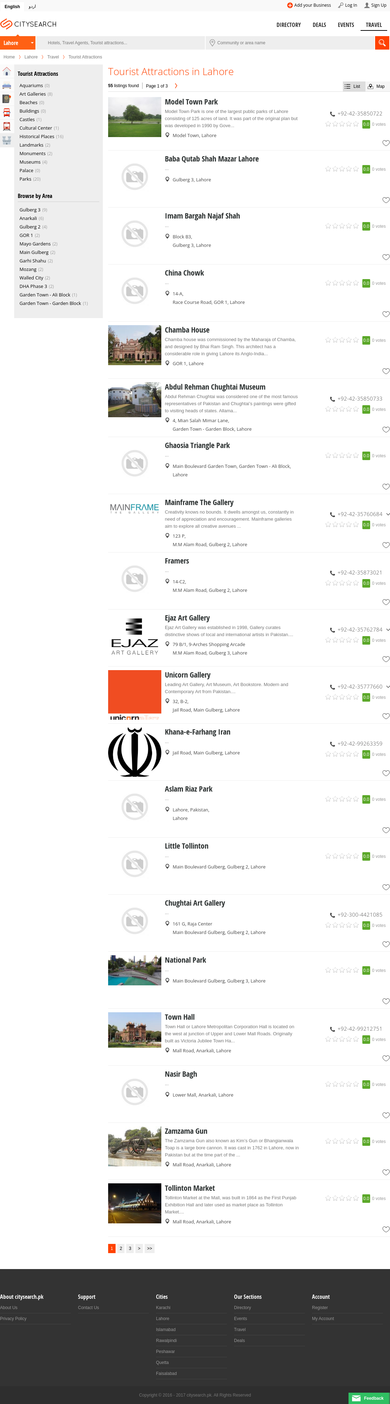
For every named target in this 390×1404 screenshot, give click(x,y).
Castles (27, 119)
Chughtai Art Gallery (195, 903)
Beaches (29, 102)
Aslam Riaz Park (188, 788)
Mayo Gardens (35, 243)
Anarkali (28, 218)
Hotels (7, 85)
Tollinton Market (190, 1188)
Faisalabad (166, 1373)
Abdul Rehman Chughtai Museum (215, 386)
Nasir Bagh (181, 1074)
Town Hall (180, 1017)
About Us (8, 1307)
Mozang (28, 269)
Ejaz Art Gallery (187, 617)
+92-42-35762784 (360, 629)
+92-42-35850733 (360, 398)
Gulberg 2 (30, 226)
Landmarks (32, 145)
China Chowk (184, 272)
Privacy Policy (13, 1318)
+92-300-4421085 (360, 914)
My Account (323, 1318)
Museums (30, 162)
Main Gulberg (34, 252)
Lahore (11, 43)
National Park (185, 960)
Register (320, 1307)
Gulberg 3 (30, 209)
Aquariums (31, 85)
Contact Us (88, 1307)
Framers (177, 560)
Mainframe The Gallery (199, 502)
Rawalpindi (166, 1340)
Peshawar (165, 1351)
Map (381, 86)
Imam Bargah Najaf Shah (202, 215)
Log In (351, 5)
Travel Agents (7, 99)
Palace (26, 170)
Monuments (33, 153)
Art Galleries (33, 94)
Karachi (163, 1307)
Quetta (162, 1362)
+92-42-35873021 (360, 572)
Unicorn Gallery (188, 674)
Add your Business (312, 5)
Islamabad (166, 1329)
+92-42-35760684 (360, 513)
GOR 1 (26, 235)
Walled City (31, 277)
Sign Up (378, 5)
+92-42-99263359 (360, 743)
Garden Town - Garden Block (50, 303)
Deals (319, 25)
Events (346, 25)
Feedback (374, 1398)
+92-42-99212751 (360, 1028)
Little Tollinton (186, 845)
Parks (25, 179)
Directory (289, 25)
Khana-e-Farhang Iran (197, 731)
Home (9, 57)
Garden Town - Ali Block (45, 294)
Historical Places (37, 136)
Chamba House (187, 329)
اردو (32, 6)
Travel (374, 25)
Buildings (29, 111)
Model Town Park (191, 101)
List (356, 86)
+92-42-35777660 (360, 686)
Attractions (7, 140)
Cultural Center (36, 128)
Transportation (7, 126)
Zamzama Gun (186, 1131)
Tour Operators (7, 112)
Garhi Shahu (33, 260)
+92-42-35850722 (360, 113)
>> (149, 1248)
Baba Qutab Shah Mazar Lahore (212, 158)
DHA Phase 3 (33, 286)
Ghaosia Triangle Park (197, 445)
